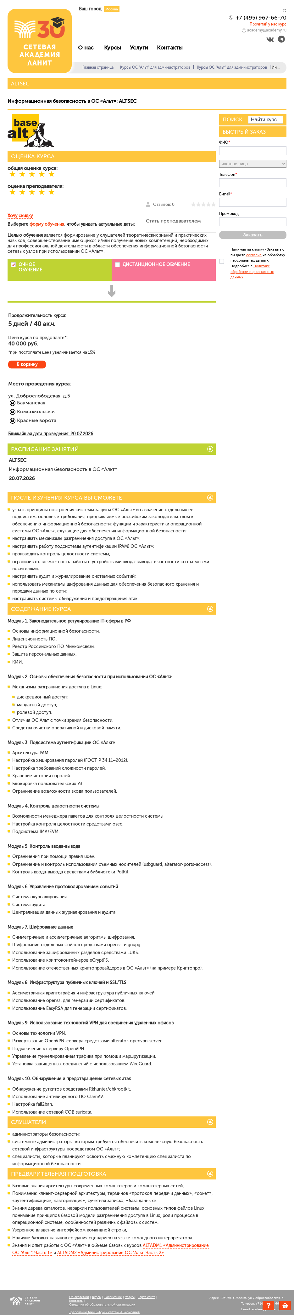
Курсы (114, 47)
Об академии (79, 1297)
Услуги (140, 47)
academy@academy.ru (266, 30)
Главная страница (98, 67)
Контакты (171, 47)
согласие (254, 255)
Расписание (113, 1297)
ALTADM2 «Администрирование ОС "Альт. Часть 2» (110, 1252)
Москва (111, 9)
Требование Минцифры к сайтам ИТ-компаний (104, 1312)
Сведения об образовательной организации (102, 1304)
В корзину (27, 364)
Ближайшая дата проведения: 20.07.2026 (50, 434)
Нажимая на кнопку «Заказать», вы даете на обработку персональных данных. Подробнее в (257, 263)
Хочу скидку (20, 215)
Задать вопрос (268, 1305)
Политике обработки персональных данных (252, 271)
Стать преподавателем (173, 221)
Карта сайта (146, 1297)
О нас (88, 47)
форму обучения (47, 224)
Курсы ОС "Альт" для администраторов (155, 67)
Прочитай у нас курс (268, 24)
